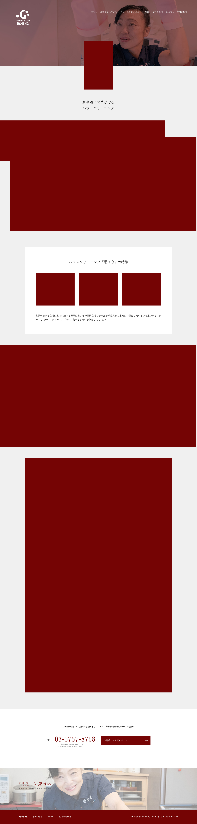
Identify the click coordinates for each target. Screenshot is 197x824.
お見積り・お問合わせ (176, 12)
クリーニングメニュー (131, 12)
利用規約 (51, 817)
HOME (94, 12)
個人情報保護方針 (65, 817)
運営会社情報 (23, 817)
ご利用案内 (157, 12)
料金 (147, 12)
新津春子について (108, 12)
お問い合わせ (37, 817)
